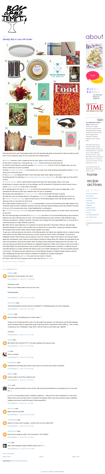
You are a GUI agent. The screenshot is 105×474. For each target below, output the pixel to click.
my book (91, 171)
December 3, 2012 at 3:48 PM (20, 346)
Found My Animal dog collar (14, 210)
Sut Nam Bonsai (91, 210)
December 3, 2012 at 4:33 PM (20, 357)
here (95, 150)
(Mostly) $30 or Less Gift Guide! (17, 39)
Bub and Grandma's (92, 193)
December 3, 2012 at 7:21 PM (20, 403)
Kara (9, 442)
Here (75, 170)
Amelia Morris (12, 362)
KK (9, 351)
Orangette (89, 205)
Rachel (10, 340)
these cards (49, 258)
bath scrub (11, 175)
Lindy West (89, 200)
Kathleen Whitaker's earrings (14, 198)
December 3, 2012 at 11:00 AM (21, 279)
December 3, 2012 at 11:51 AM (21, 309)
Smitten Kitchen (90, 208)
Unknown (11, 314)
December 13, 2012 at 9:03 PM (21, 449)
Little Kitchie (12, 303)
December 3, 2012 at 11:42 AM (21, 297)
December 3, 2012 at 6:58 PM (20, 380)
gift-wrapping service (40, 165)
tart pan (8, 160)
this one (94, 159)
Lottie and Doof (90, 203)
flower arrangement (13, 187)
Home (41, 456)
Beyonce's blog (36, 215)
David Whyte (90, 196)
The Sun (88, 212)
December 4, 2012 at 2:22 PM (20, 437)
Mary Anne (11, 408)
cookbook (42, 196)
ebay (24, 256)
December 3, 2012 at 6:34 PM (20, 369)
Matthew (10, 273)
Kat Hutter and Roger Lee (17, 170)
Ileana (10, 385)
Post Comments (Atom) (19, 461)
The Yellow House (91, 217)
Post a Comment (8, 453)
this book (27, 189)
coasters (35, 163)
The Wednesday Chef (92, 215)
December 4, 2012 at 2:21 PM (20, 426)
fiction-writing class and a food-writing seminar (40, 177)
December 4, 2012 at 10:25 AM (21, 414)
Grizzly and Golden (91, 198)
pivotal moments (91, 155)
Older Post (75, 456)
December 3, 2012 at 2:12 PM (20, 335)
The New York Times (31, 194)
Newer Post (6, 456)
